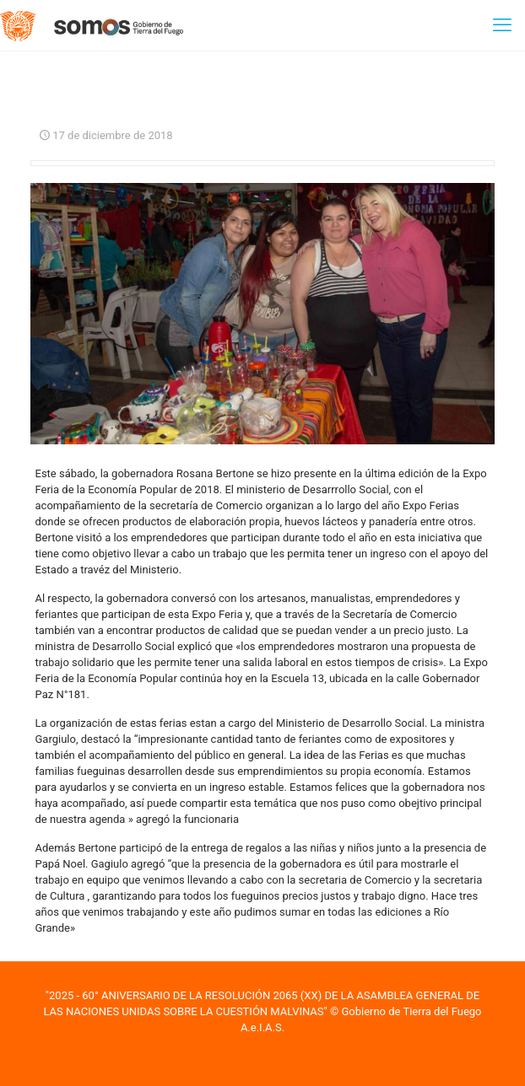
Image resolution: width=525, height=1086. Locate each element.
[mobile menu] (502, 25)
